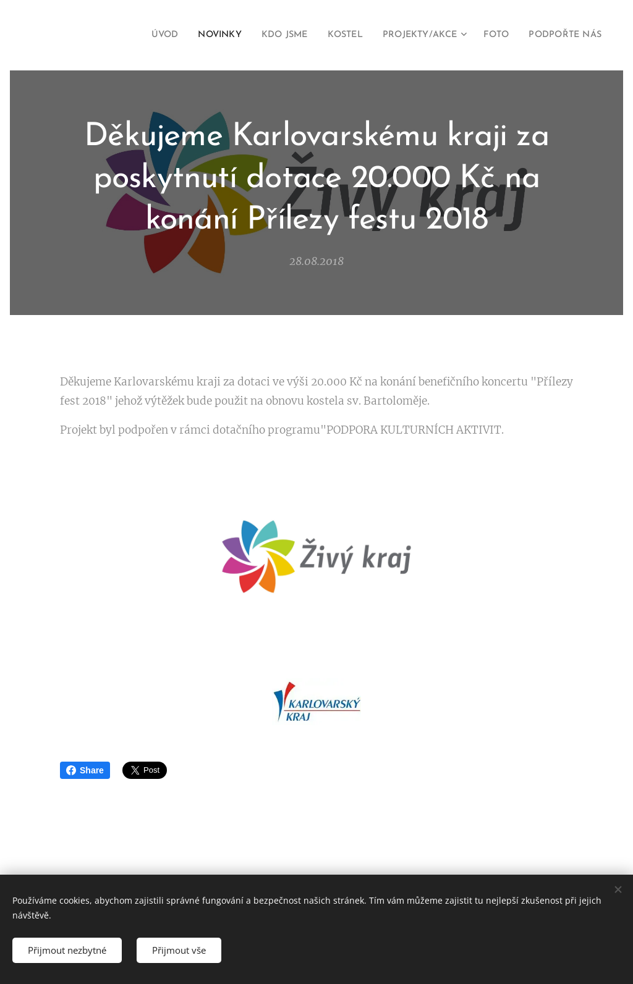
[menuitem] (132, 35)
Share (85, 770)
